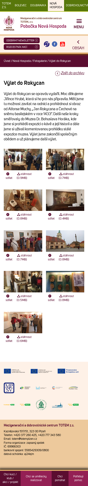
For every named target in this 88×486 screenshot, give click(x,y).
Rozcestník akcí (16, 47)
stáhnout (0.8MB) (24, 216)
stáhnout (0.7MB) (66, 176)
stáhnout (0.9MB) (24, 176)
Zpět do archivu (72, 73)
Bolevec (21, 5)
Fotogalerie (40, 61)
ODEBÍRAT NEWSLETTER (20, 40)
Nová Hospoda (56, 5)
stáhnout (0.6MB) (24, 339)
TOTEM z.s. (6, 5)
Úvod (7, 61)
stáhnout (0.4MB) (66, 216)
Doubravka (38, 5)
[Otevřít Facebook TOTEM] (55, 44)
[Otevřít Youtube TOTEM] (62, 44)
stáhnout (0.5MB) (24, 298)
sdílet (9, 176)
